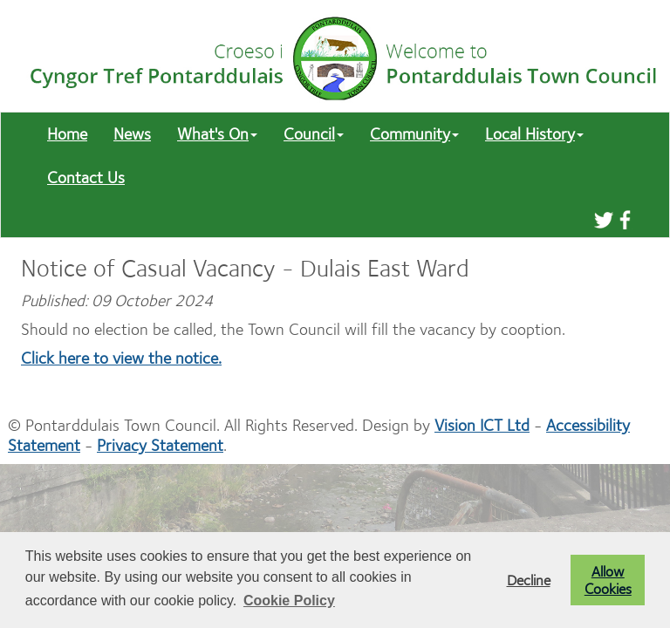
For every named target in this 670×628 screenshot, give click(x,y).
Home (67, 134)
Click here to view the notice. (121, 358)
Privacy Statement (160, 445)
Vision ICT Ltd (482, 425)
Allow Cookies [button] (608, 580)
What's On (217, 134)
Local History (534, 134)
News (132, 134)
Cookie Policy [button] (289, 600)
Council (314, 134)
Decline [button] (528, 580)
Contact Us (86, 177)
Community (414, 134)
